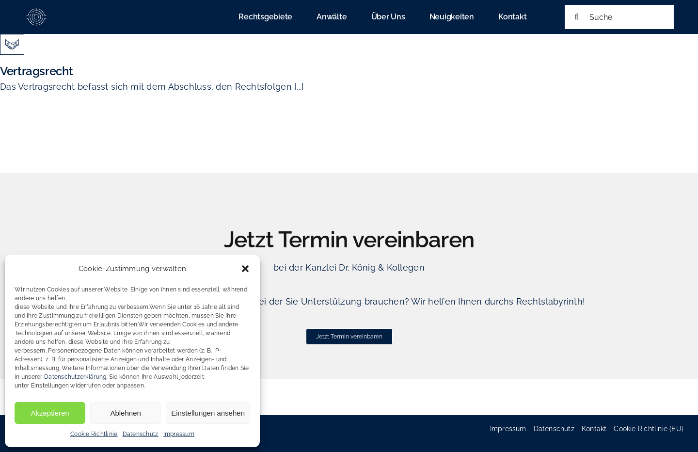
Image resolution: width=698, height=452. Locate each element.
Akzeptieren (50, 413)
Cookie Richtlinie (94, 434)
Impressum (178, 434)
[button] (245, 269)
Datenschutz (141, 434)
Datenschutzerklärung (75, 376)
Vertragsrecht (36, 71)
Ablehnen (125, 413)
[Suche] (619, 17)
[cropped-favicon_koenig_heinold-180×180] (36, 9)
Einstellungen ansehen (208, 413)
